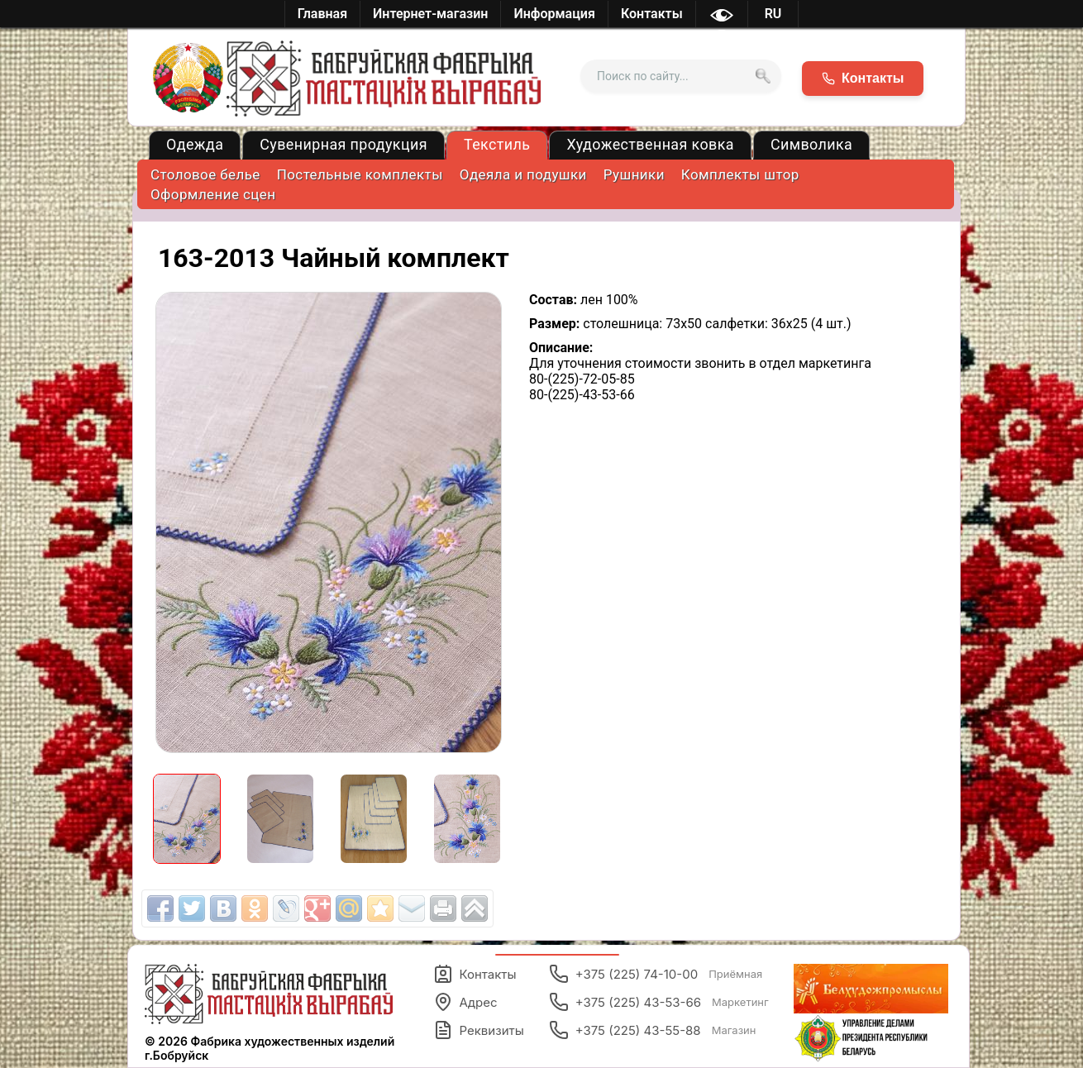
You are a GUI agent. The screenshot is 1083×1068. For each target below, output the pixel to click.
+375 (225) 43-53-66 (659, 1002)
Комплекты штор (740, 174)
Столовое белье (205, 174)
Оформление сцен (212, 194)
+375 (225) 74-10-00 (656, 974)
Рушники (634, 174)
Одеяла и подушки (523, 174)
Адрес (465, 1002)
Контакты (475, 974)
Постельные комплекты (360, 174)
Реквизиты (478, 1030)
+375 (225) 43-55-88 (652, 1030)
